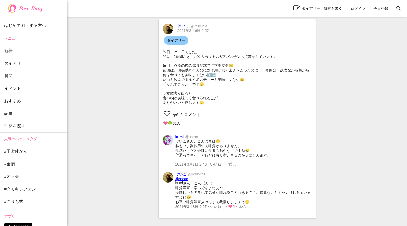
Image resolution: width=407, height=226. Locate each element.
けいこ (192, 26)
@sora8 (181, 179)
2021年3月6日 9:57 (193, 31)
